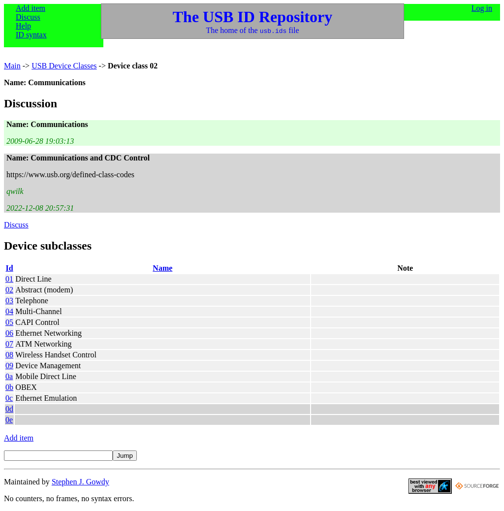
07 (9, 344)
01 (9, 279)
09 (9, 365)
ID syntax (31, 35)
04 (9, 311)
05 (9, 322)
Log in (482, 8)
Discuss (28, 17)
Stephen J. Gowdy (80, 482)
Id (9, 268)
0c (9, 398)
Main (12, 66)
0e (9, 419)
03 (9, 300)
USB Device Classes (64, 66)
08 (9, 355)
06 (9, 333)
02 (9, 290)
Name (162, 268)
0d (9, 409)
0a (9, 376)
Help (23, 26)
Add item (30, 8)
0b (9, 387)
